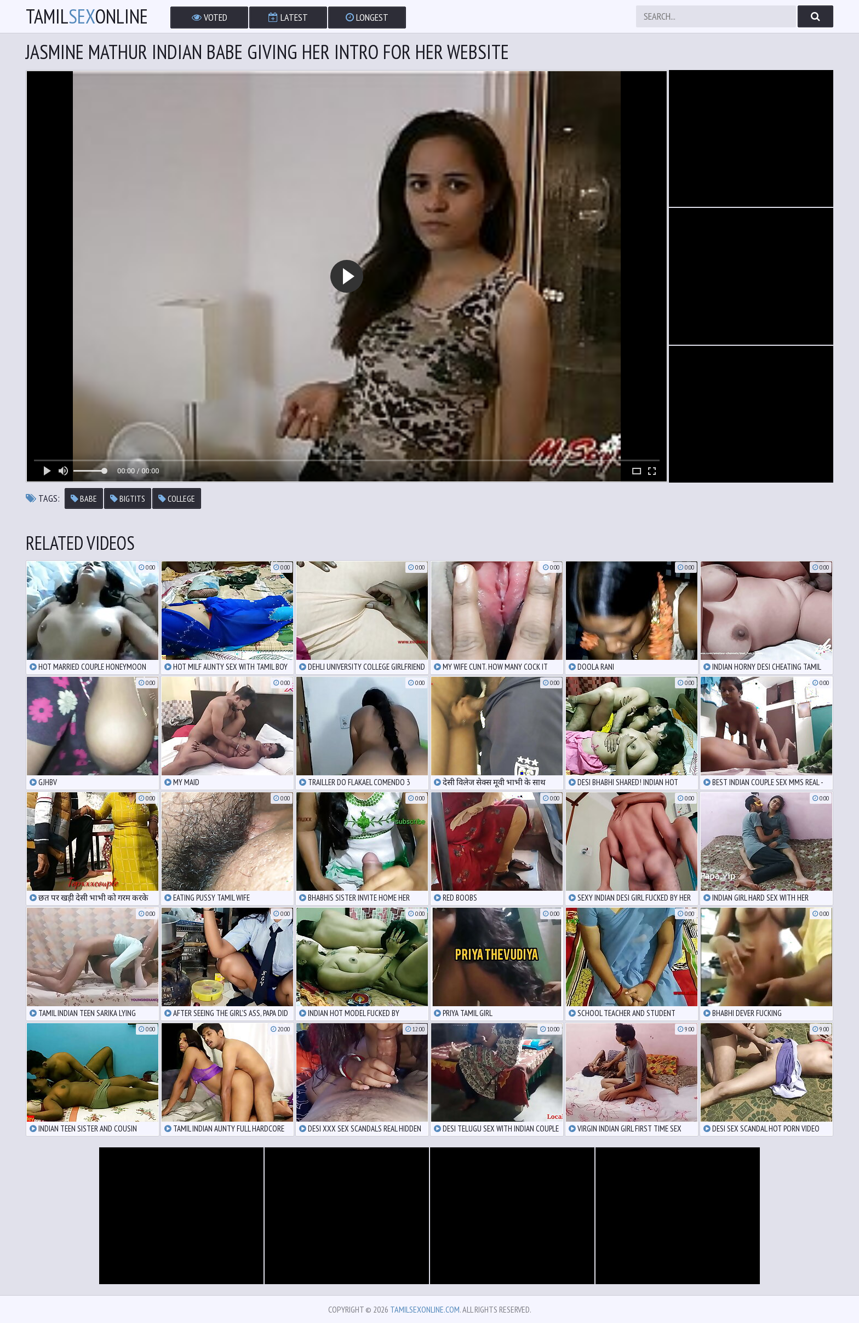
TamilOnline (87, 16)
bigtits (127, 498)
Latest (288, 17)
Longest (367, 17)
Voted (209, 17)
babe (84, 498)
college (176, 498)
